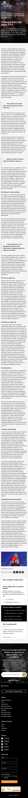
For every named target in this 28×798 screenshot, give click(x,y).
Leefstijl (16, 15)
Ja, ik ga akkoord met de (11, 776)
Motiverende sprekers (6, 712)
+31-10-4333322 (9, 599)
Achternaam (4, 768)
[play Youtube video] (14, 559)
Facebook (6, 738)
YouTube (6, 749)
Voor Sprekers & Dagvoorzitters (14, 691)
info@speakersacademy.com (12, 602)
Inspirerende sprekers (6, 700)
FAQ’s (2, 702)
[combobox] (14, 674)
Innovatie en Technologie (7, 15)
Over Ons (3, 730)
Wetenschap (4, 17)
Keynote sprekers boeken (6, 708)
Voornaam (3, 762)
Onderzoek (21, 15)
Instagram (6, 741)
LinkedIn (6, 746)
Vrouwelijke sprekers (6, 714)
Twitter (6, 744)
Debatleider (3, 710)
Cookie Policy (4, 728)
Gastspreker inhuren (5, 706)
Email (4, 757)
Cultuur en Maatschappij (7, 13)
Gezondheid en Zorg (19, 13)
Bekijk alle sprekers (14, 680)
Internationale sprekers (6, 716)
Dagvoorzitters (4, 704)
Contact (3, 724)
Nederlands (4, 686)
